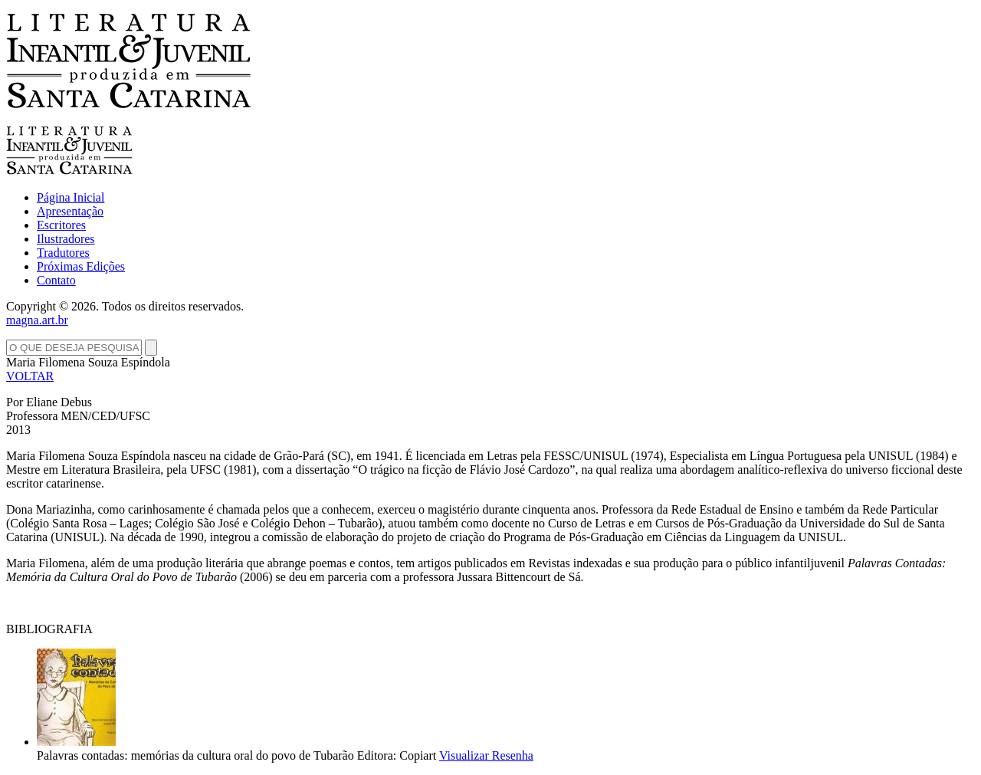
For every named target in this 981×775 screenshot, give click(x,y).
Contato (56, 280)
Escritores (61, 225)
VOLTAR (30, 376)
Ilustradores (66, 238)
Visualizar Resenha (486, 755)
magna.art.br (37, 320)
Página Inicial (70, 197)
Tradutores (63, 252)
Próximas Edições (81, 266)
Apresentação (70, 211)
